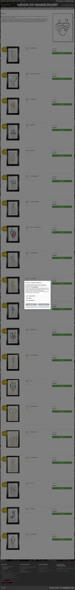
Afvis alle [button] (31, 304)
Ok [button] (43, 304)
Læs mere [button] (37, 306)
